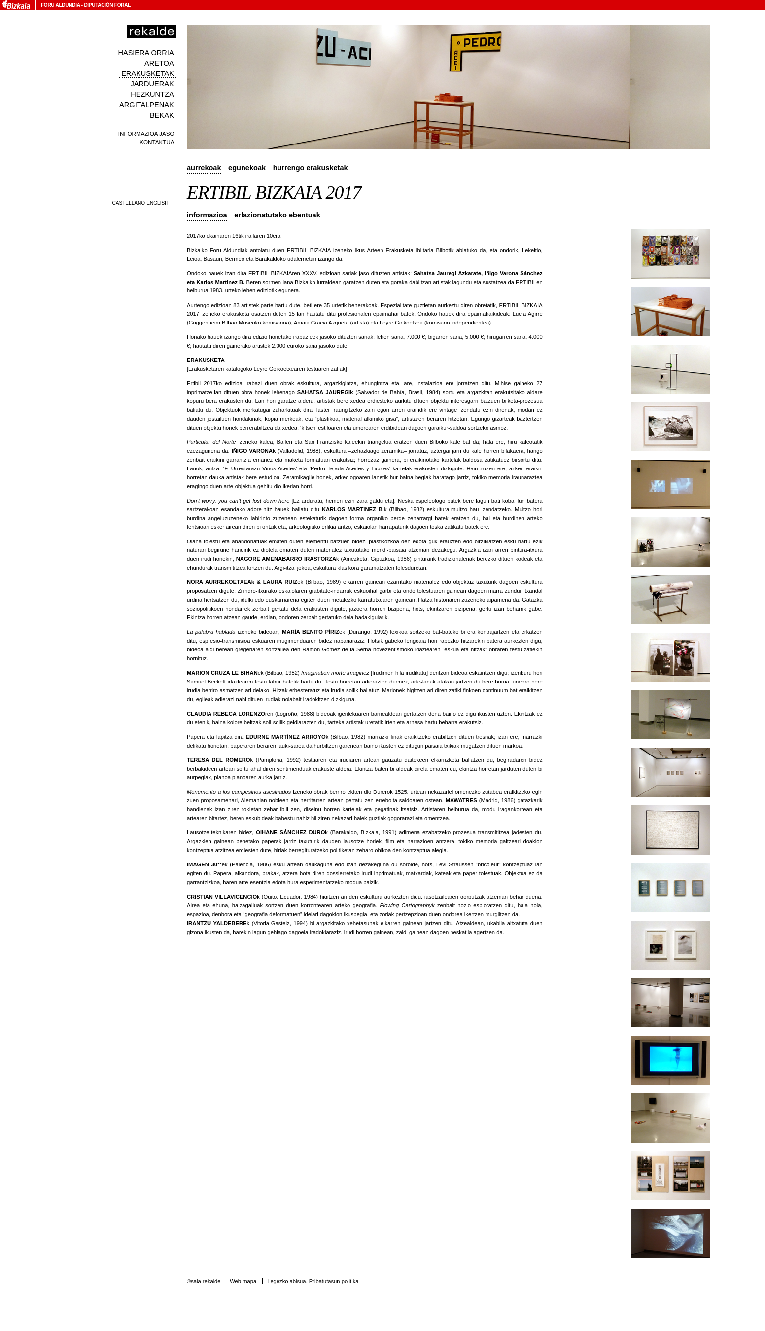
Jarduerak (152, 84)
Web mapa (243, 1281)
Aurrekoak (204, 168)
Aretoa (159, 63)
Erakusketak (147, 73)
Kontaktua (156, 142)
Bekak (162, 115)
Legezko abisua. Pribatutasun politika (312, 1281)
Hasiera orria (146, 53)
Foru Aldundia (60, 5)
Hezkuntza (152, 94)
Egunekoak (247, 168)
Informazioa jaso (146, 133)
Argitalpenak (146, 104)
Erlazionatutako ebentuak (277, 215)
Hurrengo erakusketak (310, 168)
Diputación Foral (107, 5)
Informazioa (207, 215)
